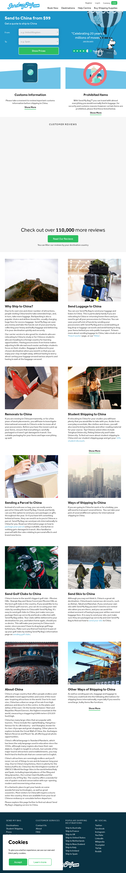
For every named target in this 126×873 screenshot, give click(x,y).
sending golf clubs (21, 634)
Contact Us (41, 825)
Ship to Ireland (72, 850)
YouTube (99, 835)
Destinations (68, 7)
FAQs (96, 335)
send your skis (96, 620)
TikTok (98, 848)
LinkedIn (99, 838)
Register (88, 3)
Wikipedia (99, 841)
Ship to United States (75, 837)
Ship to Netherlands (75, 840)
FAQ (38, 832)
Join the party (88, 41)
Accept (18, 862)
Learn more (40, 862)
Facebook (99, 828)
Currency (110, 3)
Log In (97, 3)
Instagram (100, 832)
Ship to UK (70, 834)
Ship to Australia (73, 827)
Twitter (98, 825)
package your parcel (15, 526)
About (39, 828)
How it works (74, 335)
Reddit (98, 851)
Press (9, 832)
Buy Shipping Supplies (105, 7)
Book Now (52, 7)
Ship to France (72, 831)
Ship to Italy (70, 847)
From (7, 32)
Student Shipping (14, 828)
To (6, 41)
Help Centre (84, 7)
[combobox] (39, 32)
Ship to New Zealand (75, 844)
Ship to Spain (71, 854)
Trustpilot (100, 845)
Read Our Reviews (63, 238)
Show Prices (38, 50)
